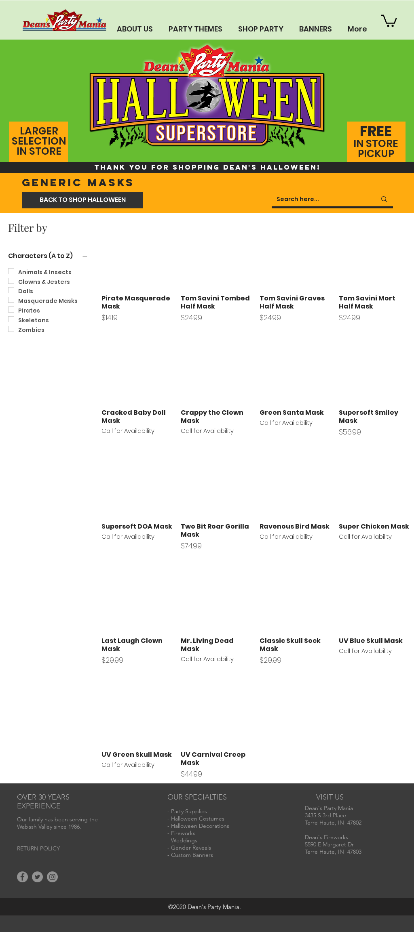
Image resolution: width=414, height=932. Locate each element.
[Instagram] (52, 876)
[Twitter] (37, 876)
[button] (389, 20)
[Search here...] (320, 199)
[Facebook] (22, 876)
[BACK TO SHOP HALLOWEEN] (82, 200)
